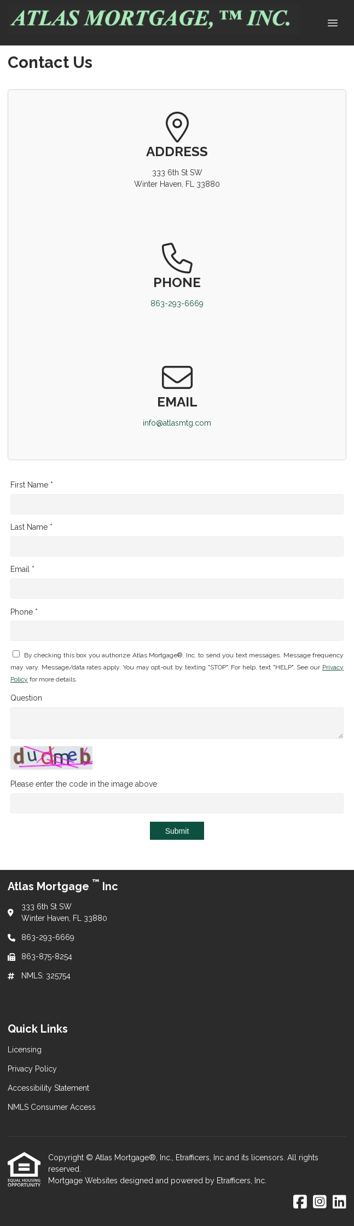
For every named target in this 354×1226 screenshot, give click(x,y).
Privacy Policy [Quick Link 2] (32, 1068)
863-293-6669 (177, 303)
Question (26, 698)
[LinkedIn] (339, 1202)
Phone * (24, 612)
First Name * (31, 484)
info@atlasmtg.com (177, 423)
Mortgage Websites (84, 1180)
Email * (22, 569)
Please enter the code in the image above (83, 784)
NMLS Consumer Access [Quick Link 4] (52, 1107)
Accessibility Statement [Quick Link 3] (48, 1088)
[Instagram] (320, 1202)
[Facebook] (300, 1202)
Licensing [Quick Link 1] (25, 1049)
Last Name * (31, 527)
